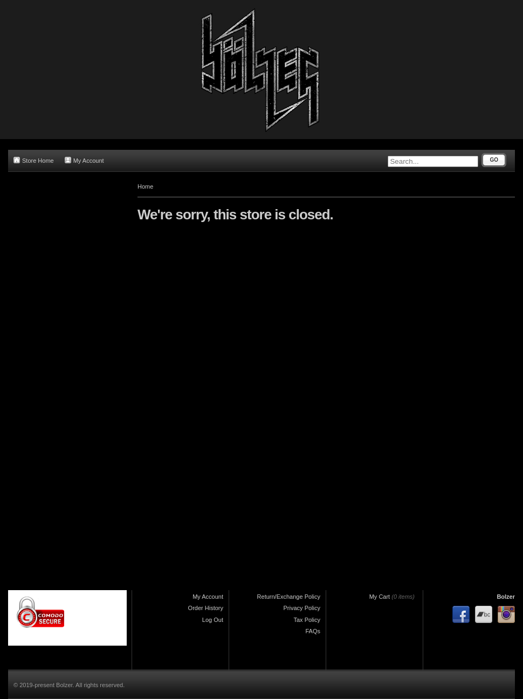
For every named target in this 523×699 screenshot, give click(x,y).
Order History (205, 608)
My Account (84, 160)
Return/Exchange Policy (288, 596)
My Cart (379, 596)
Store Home (33, 160)
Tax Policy (306, 620)
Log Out (212, 620)
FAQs (312, 631)
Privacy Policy (302, 608)
